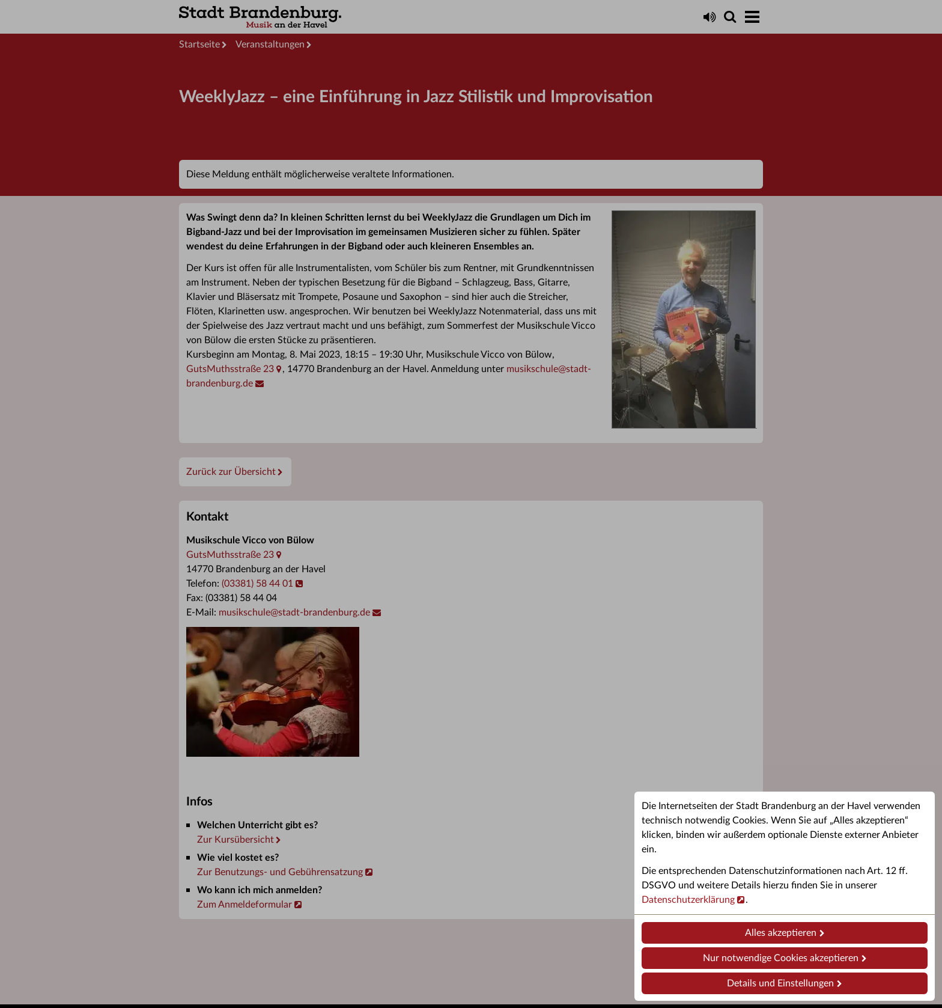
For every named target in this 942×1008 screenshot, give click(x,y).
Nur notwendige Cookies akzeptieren (780, 958)
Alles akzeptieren (780, 933)
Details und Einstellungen (780, 983)
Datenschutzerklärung (688, 900)
